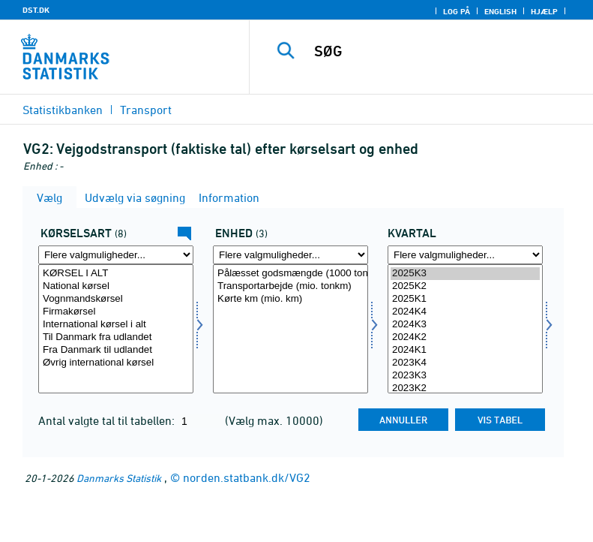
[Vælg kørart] (115, 328)
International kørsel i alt (115, 324)
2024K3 (465, 324)
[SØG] (444, 51)
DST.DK (35, 10)
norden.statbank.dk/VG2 (246, 477)
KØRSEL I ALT (115, 273)
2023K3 (465, 375)
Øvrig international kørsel (115, 363)
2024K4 (465, 312)
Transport (146, 109)
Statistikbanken (62, 109)
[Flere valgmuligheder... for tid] (465, 254)
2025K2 (465, 286)
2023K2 (465, 388)
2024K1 (465, 350)
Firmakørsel (115, 312)
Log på (456, 11)
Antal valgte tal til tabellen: (108, 420)
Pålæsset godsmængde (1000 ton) (290, 273)
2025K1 (465, 299)
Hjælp (544, 11)
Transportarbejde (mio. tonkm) (290, 286)
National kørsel (115, 286)
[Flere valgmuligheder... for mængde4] (290, 254)
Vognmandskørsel (115, 299)
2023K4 (465, 363)
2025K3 (465, 273)
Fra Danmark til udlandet (115, 350)
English (500, 11)
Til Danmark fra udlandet (115, 337)
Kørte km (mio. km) (290, 299)
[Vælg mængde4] (290, 328)
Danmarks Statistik (118, 477)
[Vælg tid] (465, 328)
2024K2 (465, 337)
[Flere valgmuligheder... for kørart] (115, 254)
